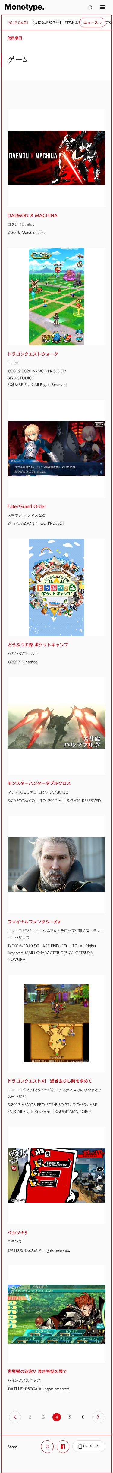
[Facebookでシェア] (63, 1446)
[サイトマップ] (102, 7)
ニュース (90, 22)
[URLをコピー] (88, 1446)
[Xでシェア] (47, 1446)
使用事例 (15, 38)
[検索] (90, 7)
